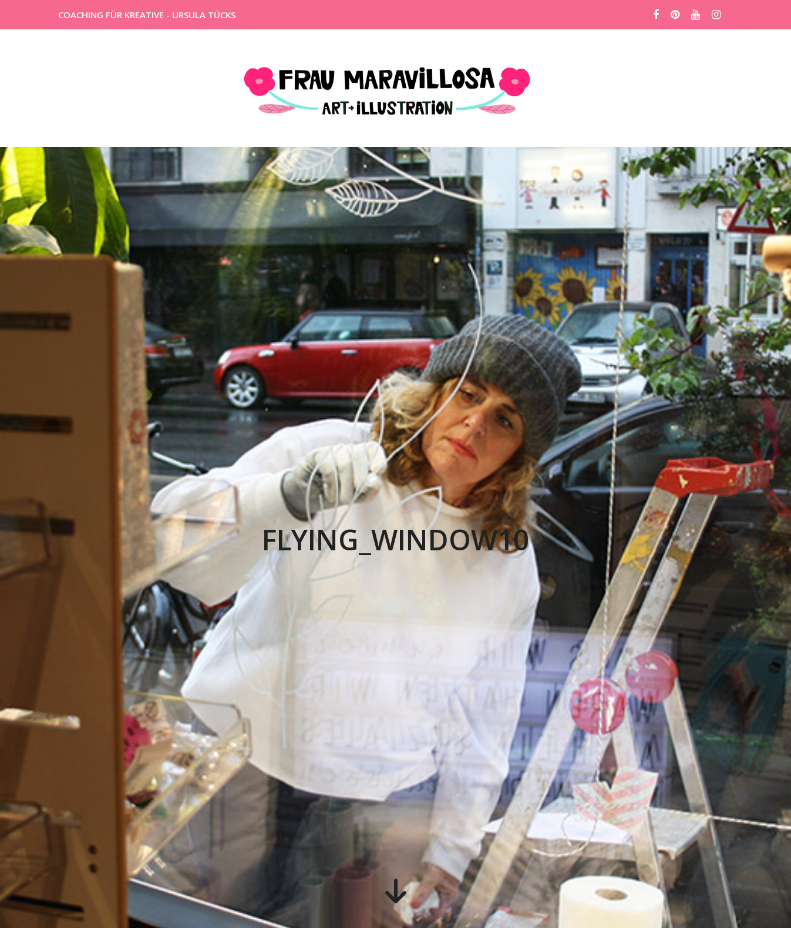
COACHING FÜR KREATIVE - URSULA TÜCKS (146, 15)
